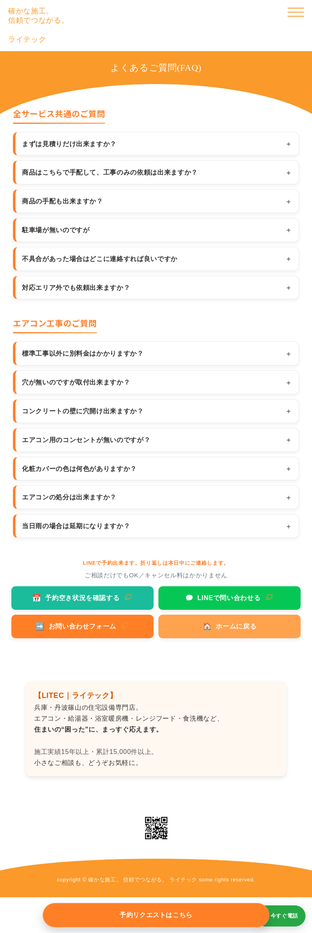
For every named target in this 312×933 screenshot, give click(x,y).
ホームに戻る (230, 626)
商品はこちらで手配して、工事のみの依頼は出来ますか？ (110, 172)
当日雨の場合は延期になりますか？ (76, 525)
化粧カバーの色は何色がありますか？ (79, 468)
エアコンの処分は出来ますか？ (69, 496)
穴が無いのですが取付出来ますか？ (76, 382)
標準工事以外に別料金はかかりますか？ (83, 353)
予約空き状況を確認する (76, 598)
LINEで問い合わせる (223, 598)
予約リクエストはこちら (156, 914)
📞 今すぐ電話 (280, 916)
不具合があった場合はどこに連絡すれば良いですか (100, 258)
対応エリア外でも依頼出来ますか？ (76, 287)
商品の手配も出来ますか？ (62, 201)
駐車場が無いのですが (56, 229)
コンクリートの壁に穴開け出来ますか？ (83, 410)
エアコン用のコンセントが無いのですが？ (86, 439)
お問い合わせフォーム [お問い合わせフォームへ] (75, 626)
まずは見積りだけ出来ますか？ (69, 143)
